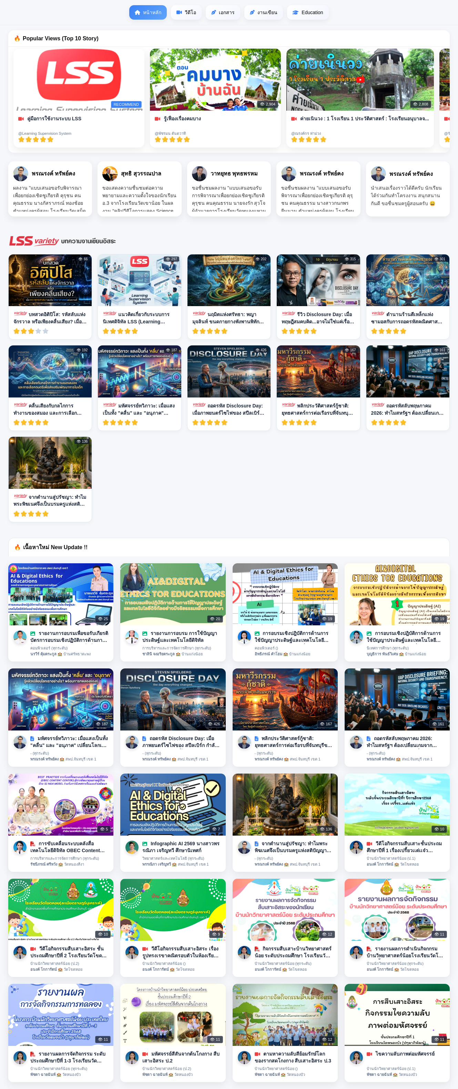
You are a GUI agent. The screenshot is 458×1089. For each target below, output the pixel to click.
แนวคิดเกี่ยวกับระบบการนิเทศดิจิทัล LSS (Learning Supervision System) (136, 318)
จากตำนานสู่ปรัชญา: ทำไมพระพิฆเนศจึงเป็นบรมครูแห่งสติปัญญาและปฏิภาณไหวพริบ (49, 500)
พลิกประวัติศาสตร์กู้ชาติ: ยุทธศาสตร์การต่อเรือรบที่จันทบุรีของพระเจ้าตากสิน (316, 409)
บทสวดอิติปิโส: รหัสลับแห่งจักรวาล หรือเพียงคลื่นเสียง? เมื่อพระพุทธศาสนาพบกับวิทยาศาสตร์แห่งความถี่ (49, 318)
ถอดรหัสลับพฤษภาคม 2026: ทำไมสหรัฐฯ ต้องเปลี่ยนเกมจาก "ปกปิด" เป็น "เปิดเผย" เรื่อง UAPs (406, 409)
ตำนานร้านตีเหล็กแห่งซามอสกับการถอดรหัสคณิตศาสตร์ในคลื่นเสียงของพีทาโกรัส (407, 318)
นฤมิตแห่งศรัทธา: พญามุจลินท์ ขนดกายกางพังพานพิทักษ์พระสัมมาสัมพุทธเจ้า (227, 318)
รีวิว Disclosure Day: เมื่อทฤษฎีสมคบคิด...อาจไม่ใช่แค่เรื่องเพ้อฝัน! (317, 318)
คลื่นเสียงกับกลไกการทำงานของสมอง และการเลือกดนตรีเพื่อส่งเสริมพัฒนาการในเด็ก (49, 409)
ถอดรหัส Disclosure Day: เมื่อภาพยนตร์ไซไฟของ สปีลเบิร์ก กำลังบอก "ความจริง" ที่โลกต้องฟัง (228, 409)
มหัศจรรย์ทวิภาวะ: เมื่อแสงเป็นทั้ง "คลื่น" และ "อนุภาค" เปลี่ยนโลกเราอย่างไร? (139, 409)
